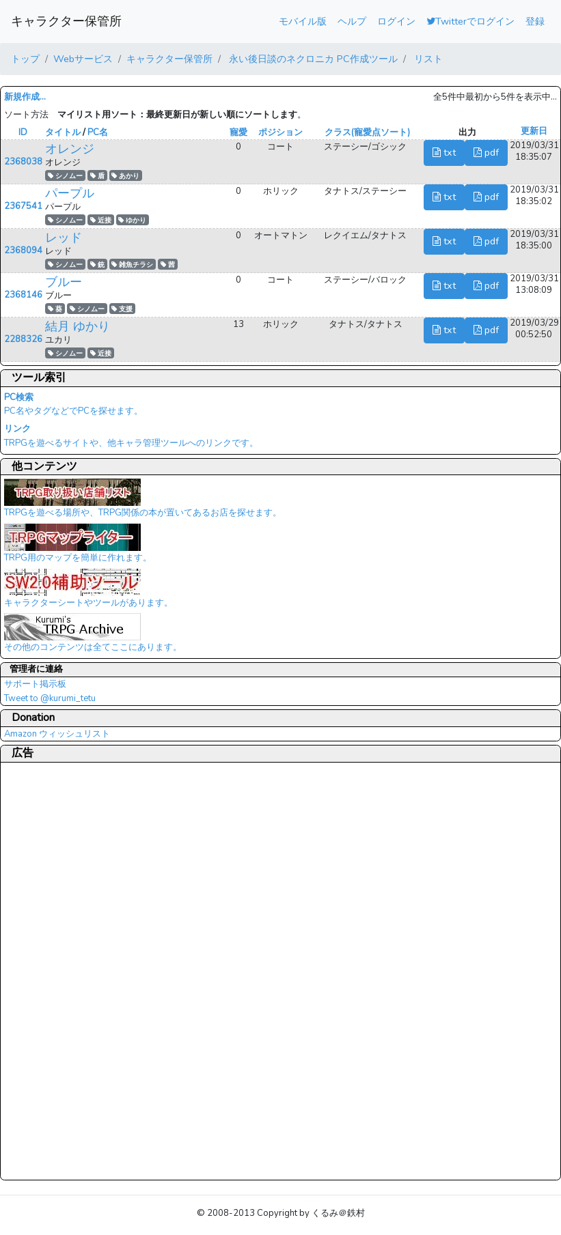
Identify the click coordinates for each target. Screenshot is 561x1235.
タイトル (63, 132)
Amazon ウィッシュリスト (57, 734)
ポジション (280, 132)
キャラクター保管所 (66, 21)
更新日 (534, 131)
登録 (535, 21)
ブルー (63, 282)
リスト (427, 59)
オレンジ (69, 149)
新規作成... (25, 97)
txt (444, 152)
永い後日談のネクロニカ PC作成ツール (312, 59)
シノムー (65, 175)
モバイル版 (303, 21)
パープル (69, 193)
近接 (100, 220)
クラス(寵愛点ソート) (367, 132)
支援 (122, 308)
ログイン (396, 21)
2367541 (23, 206)
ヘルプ (352, 21)
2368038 (23, 162)
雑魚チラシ (132, 264)
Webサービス (83, 59)
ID (22, 132)
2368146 (23, 295)
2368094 (23, 250)
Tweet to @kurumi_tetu (50, 698)
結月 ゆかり (77, 326)
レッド (63, 237)
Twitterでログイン (470, 21)
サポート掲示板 (35, 684)
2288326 (23, 339)
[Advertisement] (58, 971)
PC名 (97, 132)
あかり (125, 175)
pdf (486, 152)
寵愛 (238, 132)
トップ (25, 59)
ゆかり (132, 220)
